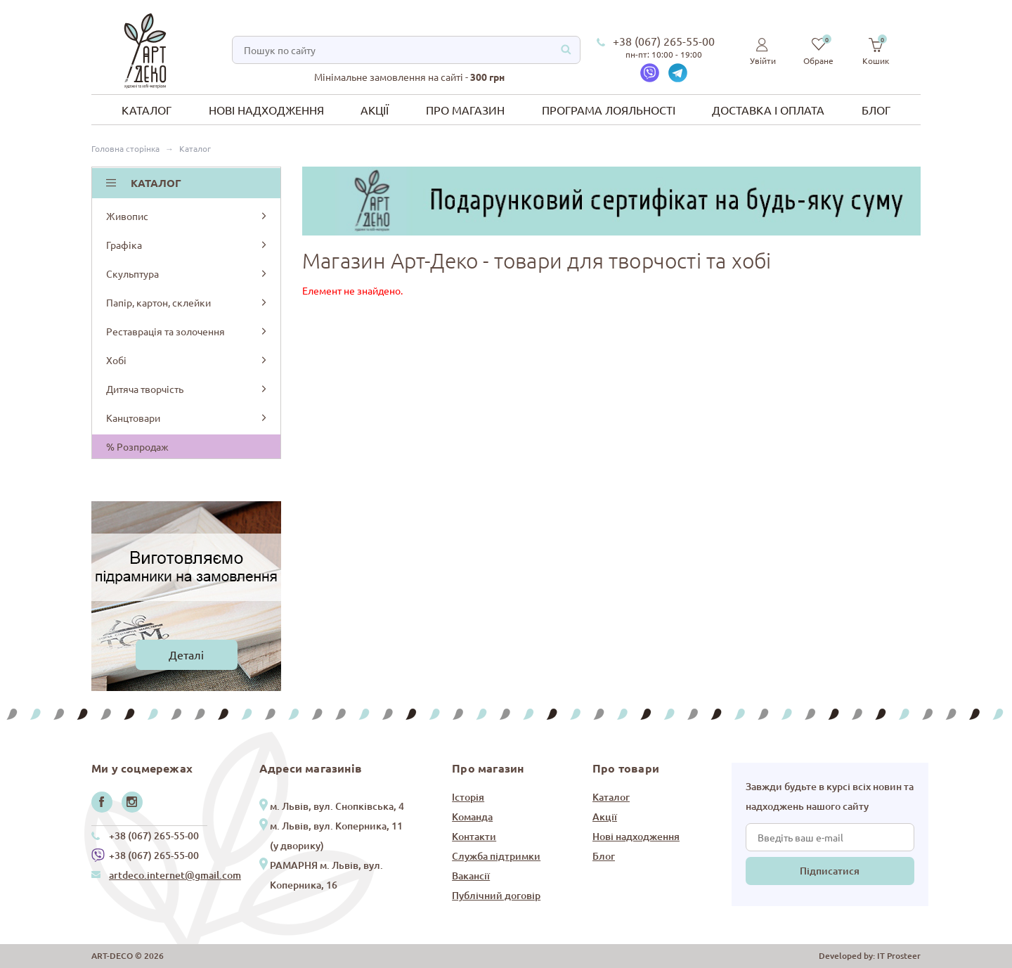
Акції (375, 110)
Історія (468, 797)
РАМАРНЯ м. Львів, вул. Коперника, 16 (326, 874)
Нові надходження (266, 110)
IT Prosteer (899, 956)
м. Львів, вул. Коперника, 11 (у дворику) (336, 835)
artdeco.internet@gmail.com (175, 875)
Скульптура (187, 273)
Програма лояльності (608, 110)
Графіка (187, 244)
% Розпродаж (137, 446)
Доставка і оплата (768, 110)
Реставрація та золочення (187, 331)
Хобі (187, 360)
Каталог (146, 110)
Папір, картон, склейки (187, 302)
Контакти (474, 836)
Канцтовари (187, 417)
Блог (876, 110)
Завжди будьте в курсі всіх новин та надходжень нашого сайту (830, 796)
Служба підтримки (496, 856)
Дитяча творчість (187, 388)
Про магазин (465, 110)
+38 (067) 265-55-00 (664, 41)
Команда (472, 816)
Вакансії (471, 875)
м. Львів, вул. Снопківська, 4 (337, 806)
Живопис (187, 215)
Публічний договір (496, 895)
